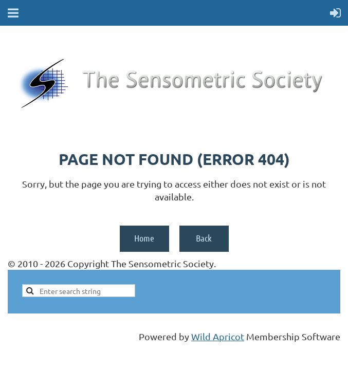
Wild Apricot (217, 336)
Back (204, 238)
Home (144, 238)
